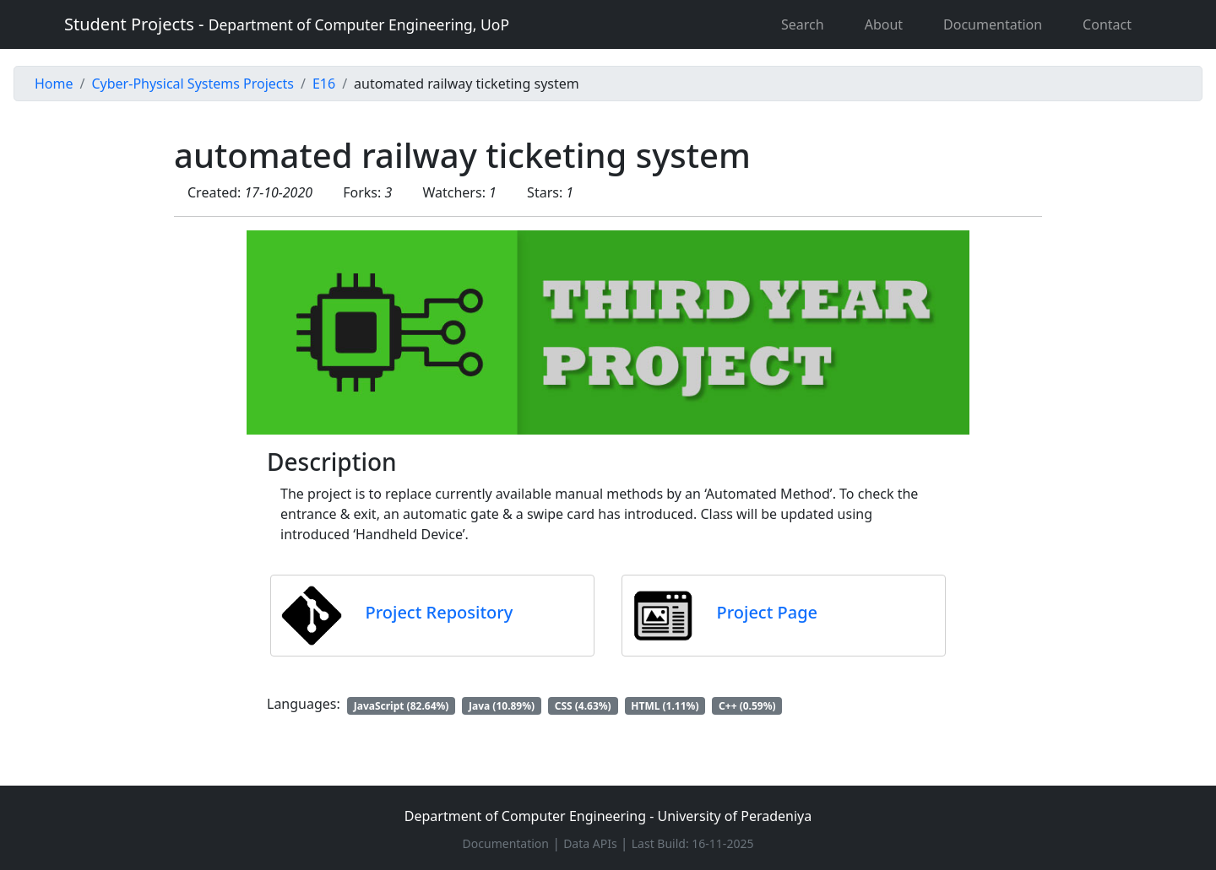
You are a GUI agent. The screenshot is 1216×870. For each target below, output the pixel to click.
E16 (323, 83)
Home (54, 83)
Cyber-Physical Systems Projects (192, 83)
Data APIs (590, 843)
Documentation (992, 24)
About (884, 24)
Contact (1107, 24)
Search (802, 24)
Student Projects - (286, 24)
